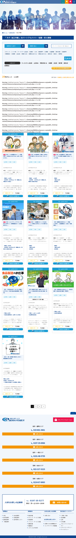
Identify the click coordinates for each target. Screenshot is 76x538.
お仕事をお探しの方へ (50, 519)
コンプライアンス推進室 (51, 525)
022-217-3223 (39, 469)
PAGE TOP (73, 413)
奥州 (14, 162)
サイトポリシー (65, 529)
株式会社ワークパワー (66, 511)
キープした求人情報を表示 (62, 68)
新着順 (59, 77)
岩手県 (5, 162)
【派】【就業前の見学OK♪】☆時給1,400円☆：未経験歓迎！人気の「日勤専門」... (63, 223)
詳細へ (18, 193)
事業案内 (30, 511)
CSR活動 (63, 521)
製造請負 (30, 519)
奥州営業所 (6, 517)
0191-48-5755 (39, 456)
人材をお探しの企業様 (50, 511)
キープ (8, 193)
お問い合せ (47, 515)
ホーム (4, 32)
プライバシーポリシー (66, 527)
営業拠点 (5, 511)
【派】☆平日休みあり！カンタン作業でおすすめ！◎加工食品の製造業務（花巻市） (12, 291)
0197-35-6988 (39, 443)
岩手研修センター (18, 519)
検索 (69, 58)
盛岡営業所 (6, 519)
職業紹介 (30, 526)
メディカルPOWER (33, 528)
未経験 (50, 63)
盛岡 (10, 297)
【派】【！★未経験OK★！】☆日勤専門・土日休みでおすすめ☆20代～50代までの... (12, 156)
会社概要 (63, 517)
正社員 (55, 63)
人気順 (64, 77)
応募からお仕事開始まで (51, 523)
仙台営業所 (16, 515)
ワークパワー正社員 (27, 63)
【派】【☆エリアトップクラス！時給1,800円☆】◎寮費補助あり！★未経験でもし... (12, 223)
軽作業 (60, 63)
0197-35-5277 (37, 500)
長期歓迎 (7, 65)
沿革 (62, 519)
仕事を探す (12, 32)
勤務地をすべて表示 (37, 299)
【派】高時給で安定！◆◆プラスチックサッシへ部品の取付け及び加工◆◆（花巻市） (37, 291)
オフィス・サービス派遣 (34, 517)
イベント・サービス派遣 (34, 521)
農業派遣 (30, 523)
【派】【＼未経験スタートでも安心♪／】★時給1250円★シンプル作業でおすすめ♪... (37, 223)
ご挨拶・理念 (64, 515)
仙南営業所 (16, 517)
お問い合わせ (39, 434)
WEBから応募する (14, 196)
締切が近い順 (70, 77)
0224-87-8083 (39, 482)
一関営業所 (6, 521)
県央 (10, 162)
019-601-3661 (39, 430)
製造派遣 (30, 515)
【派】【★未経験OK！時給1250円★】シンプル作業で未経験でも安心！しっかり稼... (63, 156)
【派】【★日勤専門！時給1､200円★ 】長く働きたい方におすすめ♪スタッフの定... (37, 156)
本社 (4, 515)
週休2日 (66, 63)
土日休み (36, 63)
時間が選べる (43, 63)
